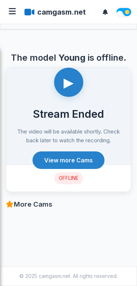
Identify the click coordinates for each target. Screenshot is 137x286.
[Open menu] (12, 11)
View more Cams (68, 160)
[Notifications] (105, 12)
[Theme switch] (124, 12)
